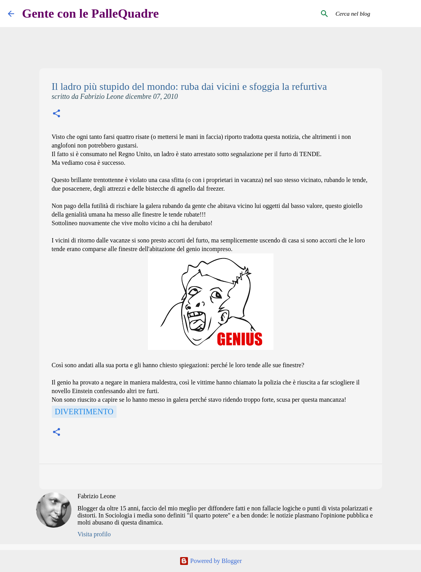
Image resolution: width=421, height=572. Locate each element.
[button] (56, 114)
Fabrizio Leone (97, 496)
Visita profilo (94, 534)
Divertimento (84, 411)
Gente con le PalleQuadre (90, 13)
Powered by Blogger (210, 560)
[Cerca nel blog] (373, 13)
